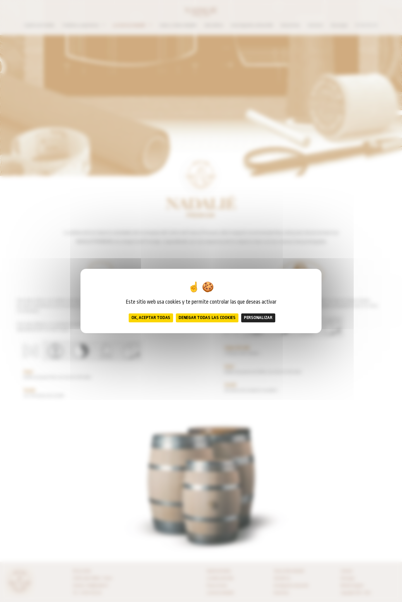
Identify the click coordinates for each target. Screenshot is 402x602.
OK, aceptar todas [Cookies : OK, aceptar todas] (150, 317)
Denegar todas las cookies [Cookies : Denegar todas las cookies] (207, 317)
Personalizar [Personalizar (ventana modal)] (258, 317)
